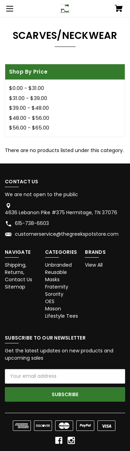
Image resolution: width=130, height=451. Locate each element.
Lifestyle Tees (61, 315)
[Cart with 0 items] (118, 9)
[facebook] (58, 440)
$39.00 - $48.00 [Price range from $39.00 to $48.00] (29, 107)
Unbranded (58, 264)
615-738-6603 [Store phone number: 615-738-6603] (32, 223)
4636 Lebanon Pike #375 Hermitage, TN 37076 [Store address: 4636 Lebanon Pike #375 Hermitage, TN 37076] (61, 212)
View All (94, 264)
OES (49, 301)
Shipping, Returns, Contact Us (18, 272)
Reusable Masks (56, 276)
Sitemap (15, 286)
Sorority (54, 294)
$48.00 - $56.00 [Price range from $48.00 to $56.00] (29, 118)
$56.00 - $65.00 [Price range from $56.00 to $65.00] (29, 127)
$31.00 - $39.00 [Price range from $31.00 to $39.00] (28, 98)
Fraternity (56, 286)
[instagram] (71, 440)
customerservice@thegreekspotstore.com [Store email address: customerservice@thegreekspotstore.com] (67, 234)
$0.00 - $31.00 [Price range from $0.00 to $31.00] (26, 88)
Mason (53, 308)
